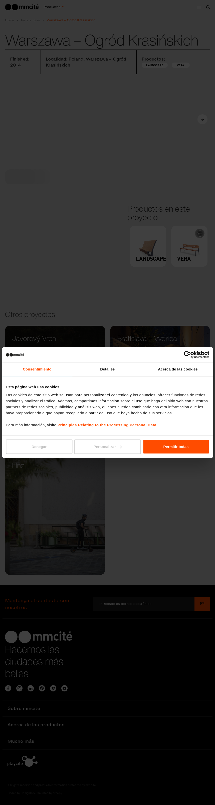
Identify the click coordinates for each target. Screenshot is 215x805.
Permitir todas (176, 446)
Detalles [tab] (107, 369)
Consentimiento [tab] (37, 369)
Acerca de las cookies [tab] (178, 369)
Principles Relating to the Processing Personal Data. (107, 425)
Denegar (39, 446)
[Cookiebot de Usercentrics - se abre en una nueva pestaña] (187, 354)
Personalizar (108, 446)
